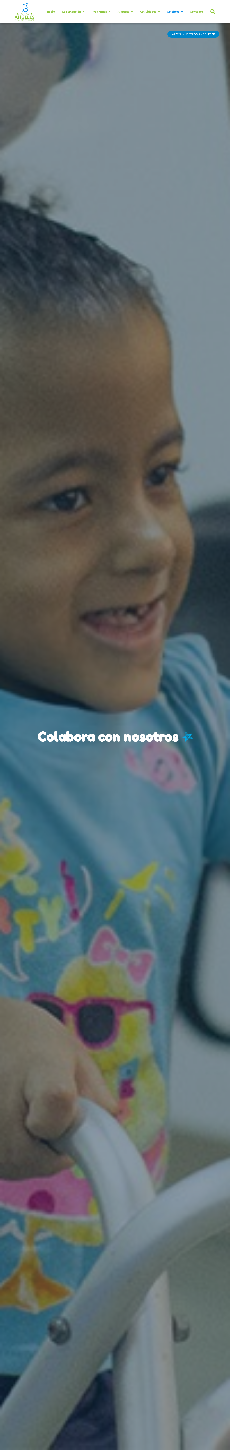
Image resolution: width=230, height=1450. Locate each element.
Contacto (196, 11)
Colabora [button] (175, 12)
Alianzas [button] (125, 12)
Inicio (51, 11)
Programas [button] (101, 12)
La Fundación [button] (73, 12)
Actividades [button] (150, 12)
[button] (212, 11)
